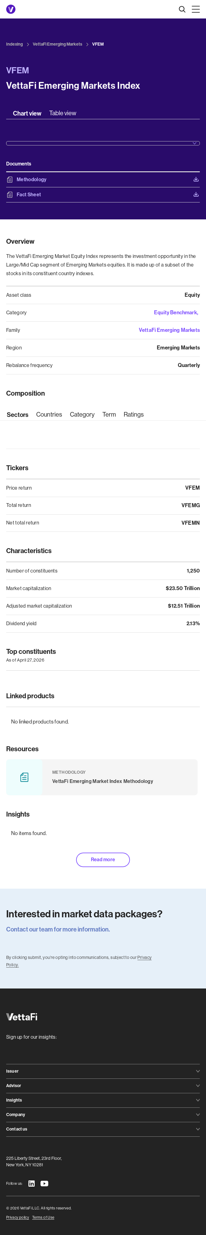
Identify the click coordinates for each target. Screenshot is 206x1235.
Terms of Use (43, 1217)
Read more (103, 859)
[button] (194, 9)
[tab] (27, 113)
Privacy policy (17, 1217)
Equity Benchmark (175, 312)
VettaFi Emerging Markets (169, 330)
